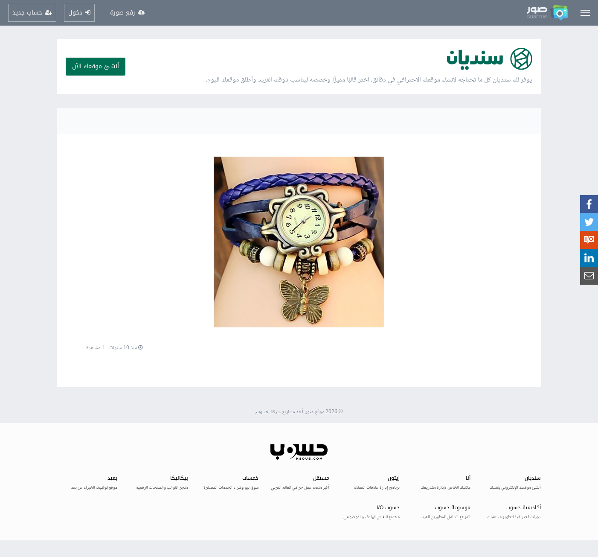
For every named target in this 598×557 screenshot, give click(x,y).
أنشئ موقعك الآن (95, 66)
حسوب (262, 412)
